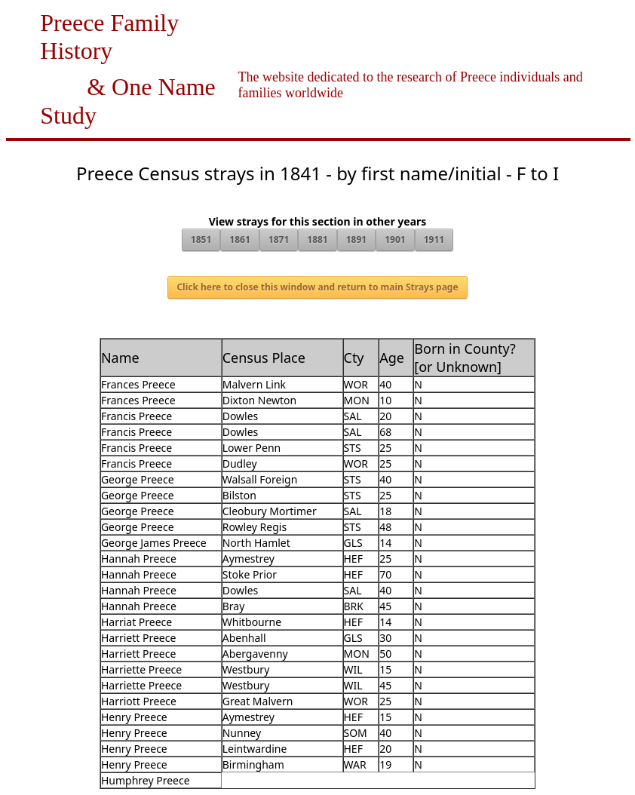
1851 (201, 239)
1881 (317, 239)
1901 (395, 239)
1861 (239, 239)
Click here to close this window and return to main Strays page (317, 287)
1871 (278, 239)
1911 (434, 239)
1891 (356, 239)
